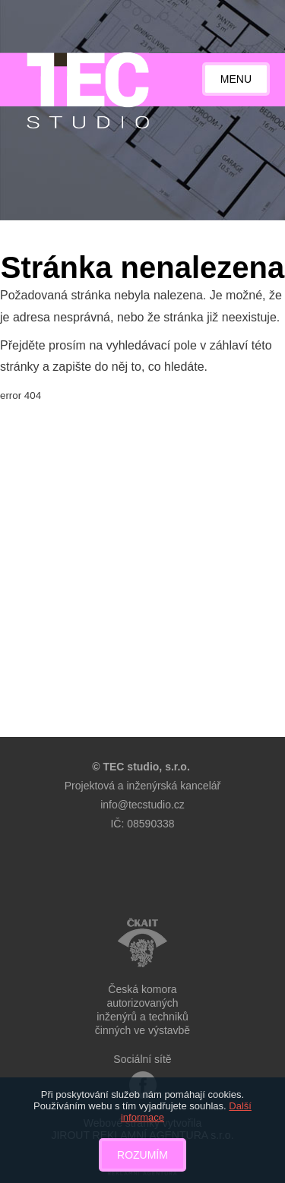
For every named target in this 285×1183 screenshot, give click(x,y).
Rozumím (142, 1155)
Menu (236, 79)
